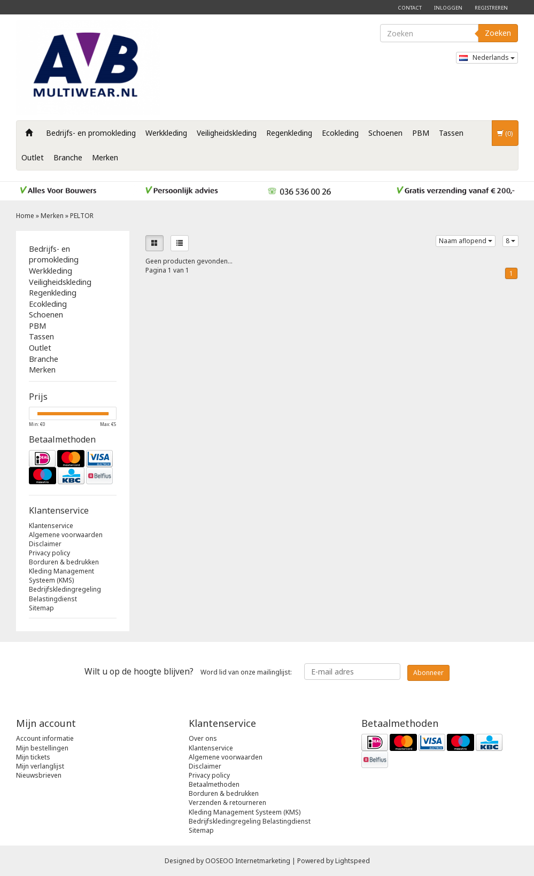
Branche (67, 157)
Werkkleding (166, 133)
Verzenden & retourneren (227, 802)
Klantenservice (51, 525)
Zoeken (498, 33)
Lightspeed (352, 860)
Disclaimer (45, 543)
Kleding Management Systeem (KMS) (61, 576)
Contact (410, 7)
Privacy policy (49, 552)
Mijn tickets (33, 757)
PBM (420, 133)
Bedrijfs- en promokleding (91, 133)
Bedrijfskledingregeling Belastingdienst (65, 594)
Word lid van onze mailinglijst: (188, 671)
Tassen (451, 133)
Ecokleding (340, 133)
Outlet (32, 157)
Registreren (491, 7)
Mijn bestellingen (42, 748)
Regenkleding (289, 133)
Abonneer (428, 672)
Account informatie (45, 738)
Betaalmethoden (214, 784)
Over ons (203, 738)
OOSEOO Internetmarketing (247, 860)
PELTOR (82, 215)
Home (25, 215)
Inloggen (448, 7)
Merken (105, 157)
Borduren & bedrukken (64, 562)
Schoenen (385, 133)
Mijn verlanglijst (40, 766)
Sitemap (41, 608)
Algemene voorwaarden (66, 534)
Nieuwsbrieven (38, 775)
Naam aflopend (465, 240)
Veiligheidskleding (227, 133)
